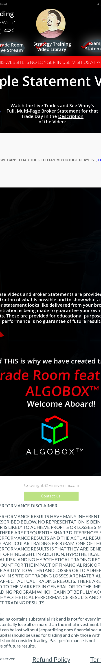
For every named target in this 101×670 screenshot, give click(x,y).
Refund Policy (51, 659)
